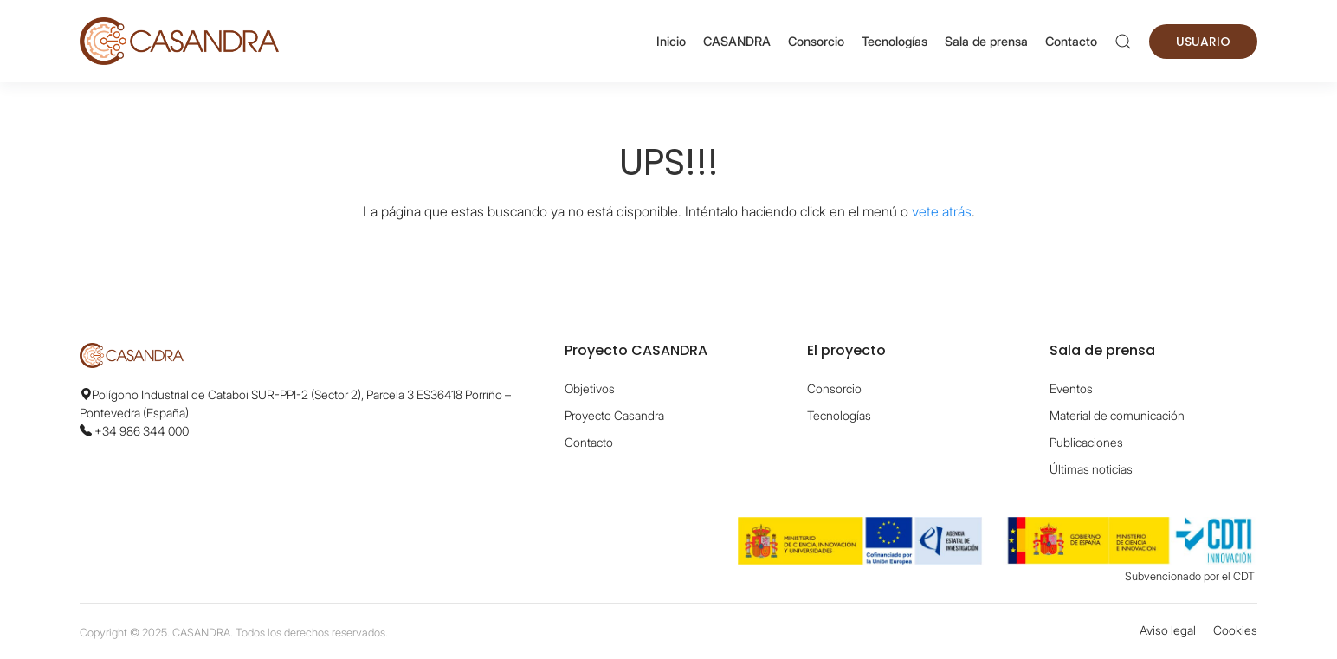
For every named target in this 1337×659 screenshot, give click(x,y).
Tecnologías (894, 41)
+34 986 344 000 (141, 430)
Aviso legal (1168, 630)
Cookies (1235, 630)
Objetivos (590, 388)
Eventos (1071, 388)
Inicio (671, 41)
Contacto (1071, 41)
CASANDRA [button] (737, 41)
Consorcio (816, 41)
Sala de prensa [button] (986, 41)
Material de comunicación (1117, 415)
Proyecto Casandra (614, 415)
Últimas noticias (1091, 469)
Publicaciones (1086, 442)
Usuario (1203, 41)
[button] (1123, 41)
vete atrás (942, 211)
